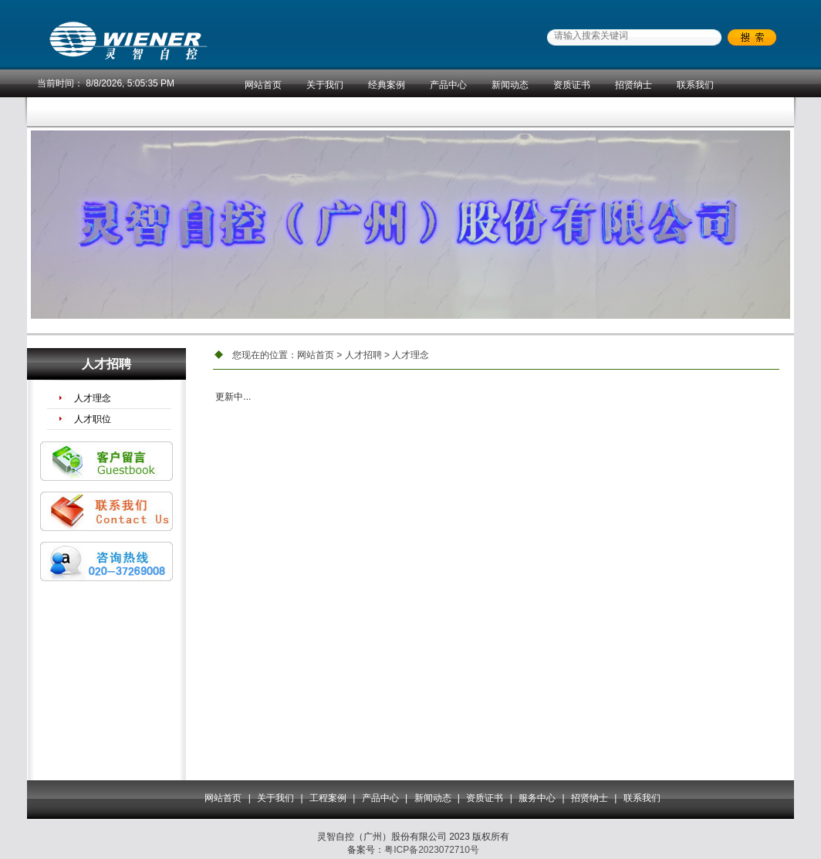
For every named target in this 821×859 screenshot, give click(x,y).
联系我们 (695, 84)
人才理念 (92, 398)
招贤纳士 (633, 84)
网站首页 (263, 84)
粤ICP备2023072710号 (431, 849)
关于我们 (324, 84)
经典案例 (386, 84)
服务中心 (537, 798)
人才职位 (92, 419)
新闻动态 (510, 84)
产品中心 (448, 84)
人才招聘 (363, 355)
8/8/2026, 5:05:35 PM (130, 83)
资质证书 (571, 84)
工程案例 (327, 798)
